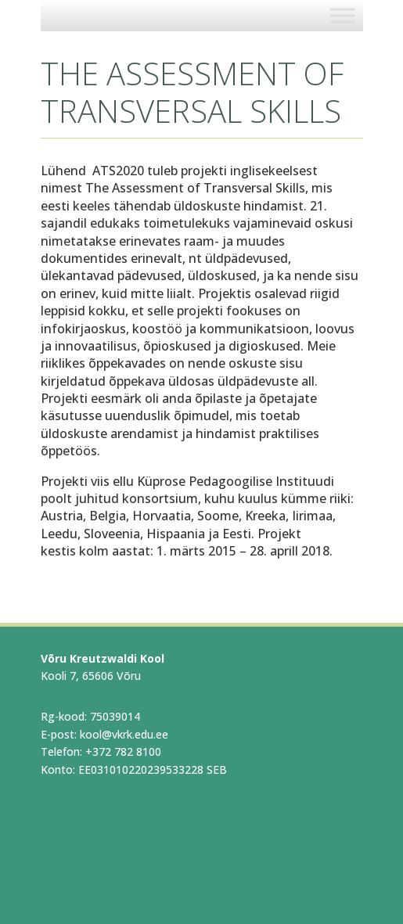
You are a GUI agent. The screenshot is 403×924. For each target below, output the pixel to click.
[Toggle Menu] (342, 15)
